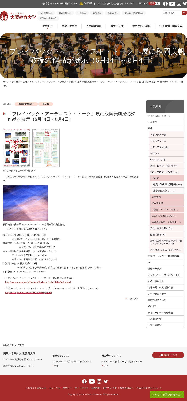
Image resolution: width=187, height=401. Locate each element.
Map (56, 365)
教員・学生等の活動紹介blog (82, 82)
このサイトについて (36, 388)
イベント (154, 153)
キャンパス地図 (62, 3)
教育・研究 (117, 26)
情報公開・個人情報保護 (160, 287)
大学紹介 (47, 26)
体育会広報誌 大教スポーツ (166, 222)
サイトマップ (81, 388)
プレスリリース (158, 141)
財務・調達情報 (156, 281)
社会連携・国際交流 (170, 26)
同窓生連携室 (155, 325)
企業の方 (97, 13)
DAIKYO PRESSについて (164, 216)
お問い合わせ (115, 4)
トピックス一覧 (158, 134)
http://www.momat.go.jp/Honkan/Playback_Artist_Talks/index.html (38, 282)
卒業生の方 (112, 13)
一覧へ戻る (133, 299)
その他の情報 (155, 319)
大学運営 (152, 122)
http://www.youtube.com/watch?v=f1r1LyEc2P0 (28, 292)
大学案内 (156, 197)
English (130, 3)
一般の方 (82, 13)
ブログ (63, 82)
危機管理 (85, 3)
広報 (25, 82)
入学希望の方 (46, 13)
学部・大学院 (69, 26)
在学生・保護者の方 (133, 13)
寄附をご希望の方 (48, 18)
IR (149, 262)
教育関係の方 (65, 13)
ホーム (6, 82)
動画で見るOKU (158, 234)
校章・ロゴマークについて (163, 166)
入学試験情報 (93, 26)
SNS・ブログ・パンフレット (43, 82)
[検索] (172, 12)
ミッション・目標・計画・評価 (164, 275)
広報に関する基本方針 (161, 228)
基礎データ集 (155, 268)
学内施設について (157, 300)
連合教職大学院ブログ (164, 190)
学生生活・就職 (141, 26)
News (74, 3)
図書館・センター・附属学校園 (164, 256)
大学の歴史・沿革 (157, 294)
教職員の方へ (126, 388)
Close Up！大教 (157, 159)
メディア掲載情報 (159, 147)
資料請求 (100, 4)
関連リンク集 (110, 388)
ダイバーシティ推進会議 (160, 312)
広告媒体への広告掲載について (166, 250)
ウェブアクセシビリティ (148, 388)
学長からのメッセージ (159, 116)
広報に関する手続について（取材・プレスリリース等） (166, 242)
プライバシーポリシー (60, 388)
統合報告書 (157, 203)
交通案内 (47, 3)
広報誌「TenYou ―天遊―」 (166, 209)
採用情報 (95, 388)
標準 (152, 3)
